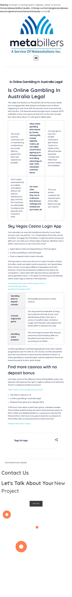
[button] (36, 58)
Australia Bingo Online (17, 286)
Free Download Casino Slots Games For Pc (26, 283)
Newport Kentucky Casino (19, 424)
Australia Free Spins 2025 (19, 289)
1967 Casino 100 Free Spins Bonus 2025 (25, 390)
